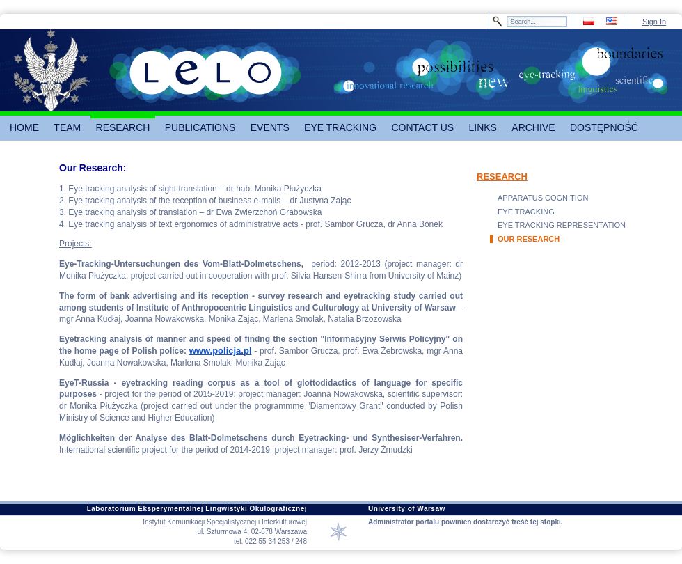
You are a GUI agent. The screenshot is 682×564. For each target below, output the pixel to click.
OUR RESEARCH (529, 239)
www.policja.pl (220, 350)
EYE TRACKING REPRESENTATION (562, 225)
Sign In (654, 21)
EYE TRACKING (526, 211)
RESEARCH (502, 176)
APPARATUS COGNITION (543, 198)
